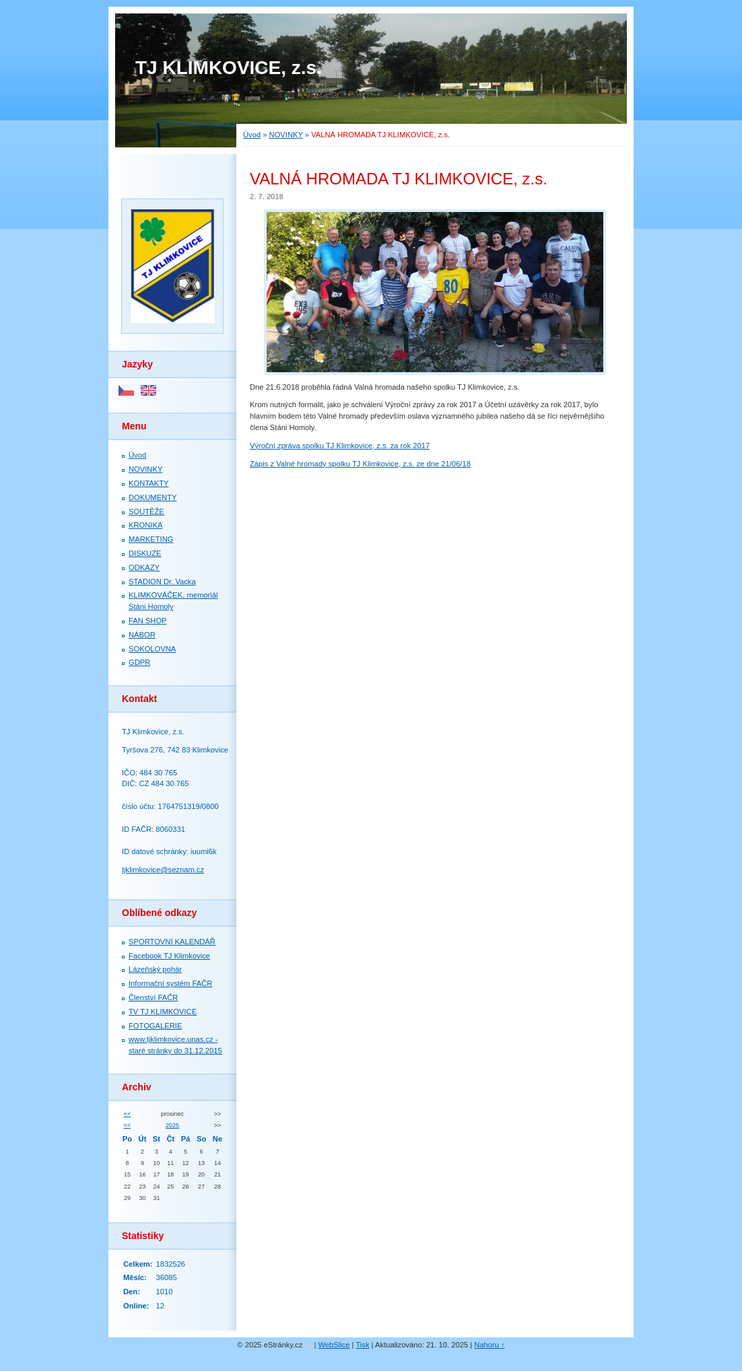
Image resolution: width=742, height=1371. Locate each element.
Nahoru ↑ (489, 1345)
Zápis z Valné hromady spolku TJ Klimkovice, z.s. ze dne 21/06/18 (360, 464)
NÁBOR (142, 635)
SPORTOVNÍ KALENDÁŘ (172, 942)
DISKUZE (145, 553)
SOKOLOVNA (152, 649)
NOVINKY (286, 135)
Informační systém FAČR (170, 983)
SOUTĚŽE (146, 511)
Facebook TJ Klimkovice (169, 956)
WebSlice (333, 1345)
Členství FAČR (153, 997)
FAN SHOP (148, 621)
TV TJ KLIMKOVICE (163, 1012)
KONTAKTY (148, 483)
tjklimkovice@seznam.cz (163, 870)
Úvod (252, 135)
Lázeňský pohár (155, 969)
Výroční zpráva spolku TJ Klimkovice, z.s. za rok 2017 (340, 446)
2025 (172, 1125)
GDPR (139, 662)
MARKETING (151, 539)
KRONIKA (145, 525)
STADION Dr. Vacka (162, 581)
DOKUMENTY (152, 497)
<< (127, 1114)
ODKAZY (144, 567)
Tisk (362, 1345)
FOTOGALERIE (155, 1026)
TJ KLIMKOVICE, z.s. (228, 67)
